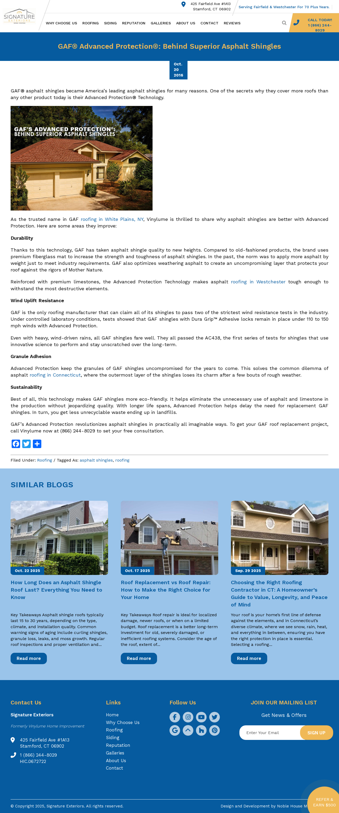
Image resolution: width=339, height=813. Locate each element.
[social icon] (175, 717)
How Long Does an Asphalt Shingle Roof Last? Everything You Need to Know (56, 589)
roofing (122, 460)
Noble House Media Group (302, 806)
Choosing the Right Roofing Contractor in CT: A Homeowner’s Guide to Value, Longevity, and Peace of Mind (279, 593)
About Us (185, 23)
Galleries (161, 23)
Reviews (232, 23)
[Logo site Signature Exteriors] (22, 16)
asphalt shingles (96, 460)
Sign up (316, 732)
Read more (29, 658)
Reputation (133, 23)
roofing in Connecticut (55, 375)
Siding (110, 23)
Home (112, 714)
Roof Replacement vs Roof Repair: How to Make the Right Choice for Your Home (166, 589)
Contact (209, 23)
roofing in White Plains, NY (112, 219)
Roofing (90, 23)
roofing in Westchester (258, 281)
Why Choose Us (61, 23)
